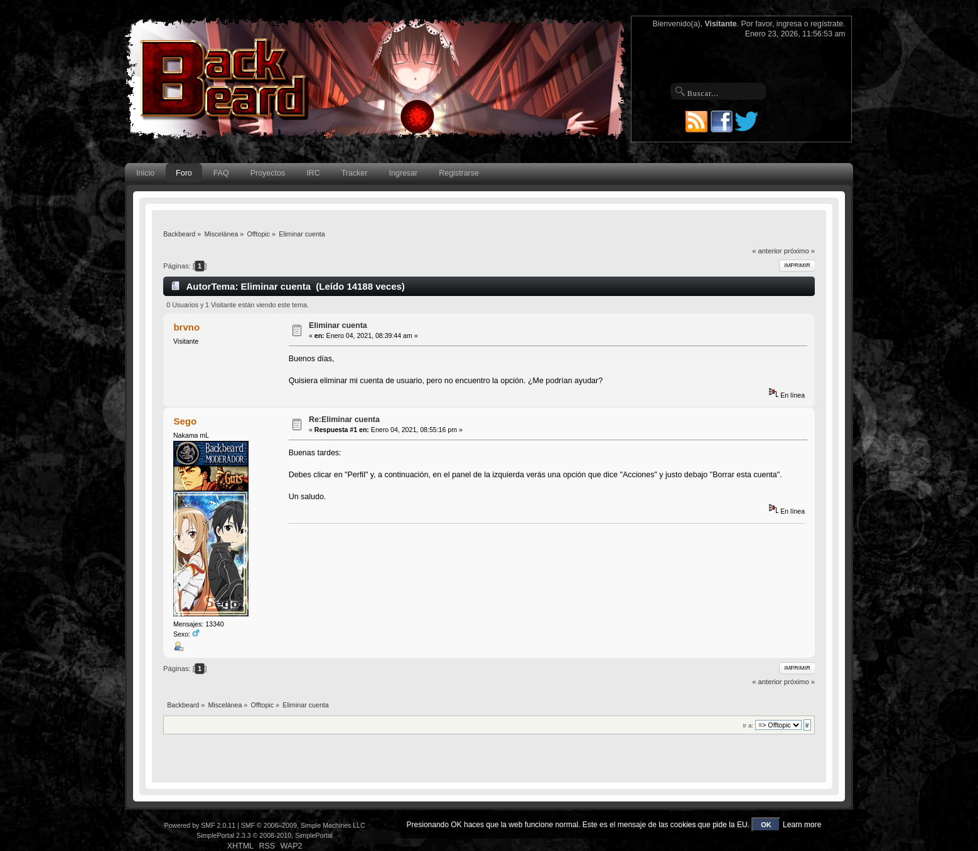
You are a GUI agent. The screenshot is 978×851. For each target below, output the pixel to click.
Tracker (354, 173)
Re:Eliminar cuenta (344, 419)
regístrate (826, 23)
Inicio (145, 173)
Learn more (802, 824)
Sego (184, 421)
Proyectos (267, 173)
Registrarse (459, 173)
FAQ (221, 173)
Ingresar (403, 173)
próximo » (799, 251)
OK (766, 824)
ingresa (789, 23)
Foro (184, 173)
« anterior (767, 251)
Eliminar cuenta (338, 325)
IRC (313, 173)
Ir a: (748, 725)
